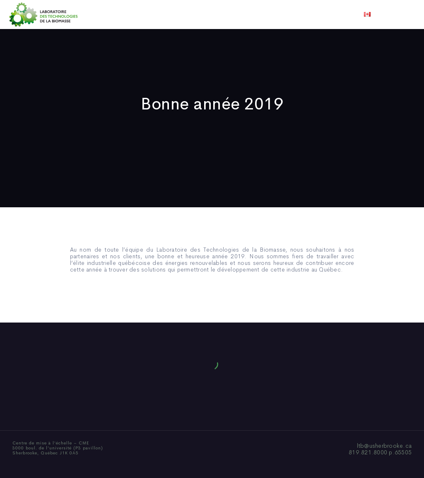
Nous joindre (315, 14)
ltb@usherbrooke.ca (384, 445)
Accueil (101, 14)
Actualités (242, 14)
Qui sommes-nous (147, 14)
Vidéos (277, 14)
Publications (200, 14)
